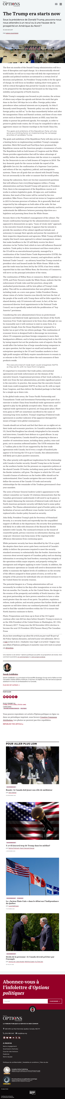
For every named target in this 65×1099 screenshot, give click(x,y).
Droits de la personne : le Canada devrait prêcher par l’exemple (30, 958)
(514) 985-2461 (9, 1033)
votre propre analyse (38, 657)
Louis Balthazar (14, 906)
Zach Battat (12, 792)
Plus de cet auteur (11, 685)
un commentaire (23, 657)
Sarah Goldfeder (12, 33)
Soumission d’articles (10, 1049)
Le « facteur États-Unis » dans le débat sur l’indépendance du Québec (32, 902)
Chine (5, 704)
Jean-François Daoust (27, 848)
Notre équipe (7, 1057)
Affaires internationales (11, 708)
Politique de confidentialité (12, 1062)
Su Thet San (39, 961)
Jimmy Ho (12, 961)
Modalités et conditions (31, 1062)
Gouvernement (11, 787)
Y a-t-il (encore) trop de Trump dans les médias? (28, 845)
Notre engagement (10, 1046)
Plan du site (44, 1062)
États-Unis (12, 704)
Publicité (6, 1054)
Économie (20, 898)
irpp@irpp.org (22, 1033)
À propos (7, 1043)
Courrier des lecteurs (10, 1051)
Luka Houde (20, 961)
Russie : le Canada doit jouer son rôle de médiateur (29, 790)
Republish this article (13, 724)
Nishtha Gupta (29, 961)
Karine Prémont (14, 848)
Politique (23, 708)
